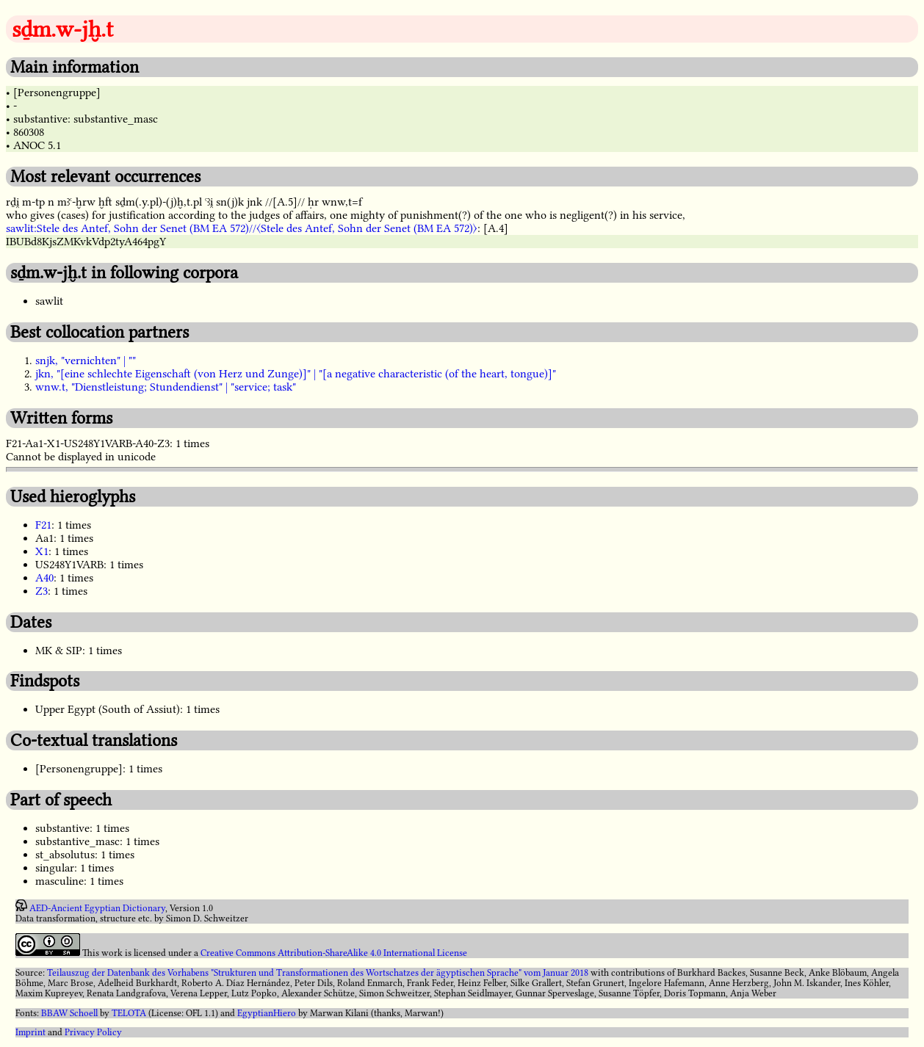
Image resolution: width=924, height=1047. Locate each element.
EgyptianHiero (266, 1013)
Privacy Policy (93, 1032)
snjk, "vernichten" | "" (85, 360)
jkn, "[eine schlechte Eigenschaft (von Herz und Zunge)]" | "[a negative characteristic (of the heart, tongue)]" (295, 373)
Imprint (30, 1032)
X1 (41, 551)
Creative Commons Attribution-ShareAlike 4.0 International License (334, 953)
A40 (44, 577)
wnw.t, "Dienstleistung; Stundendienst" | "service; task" (165, 387)
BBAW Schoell (69, 1013)
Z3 (41, 591)
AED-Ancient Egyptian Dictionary (97, 908)
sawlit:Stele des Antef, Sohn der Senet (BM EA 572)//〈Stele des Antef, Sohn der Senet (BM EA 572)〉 (241, 228)
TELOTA (129, 1013)
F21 (43, 525)
